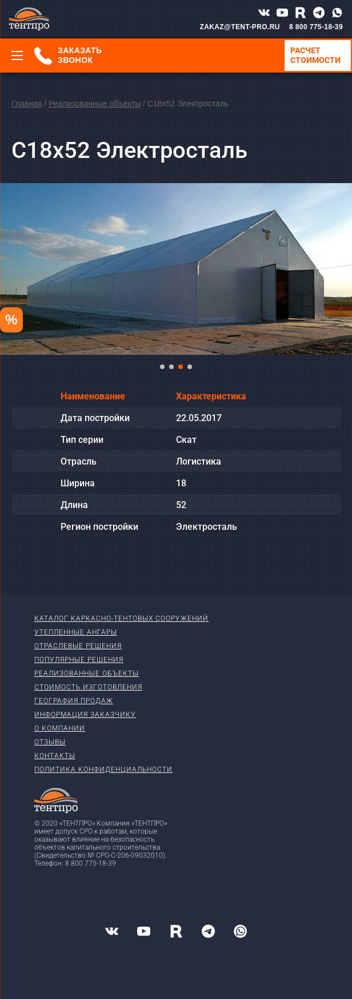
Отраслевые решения (78, 646)
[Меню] (17, 55)
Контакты (54, 756)
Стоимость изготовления (88, 687)
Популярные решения (78, 660)
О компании (59, 728)
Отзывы (50, 742)
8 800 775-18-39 (316, 27)
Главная (26, 103)
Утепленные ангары (75, 632)
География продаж (73, 701)
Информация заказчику (85, 715)
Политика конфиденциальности (103, 770)
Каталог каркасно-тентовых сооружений (121, 619)
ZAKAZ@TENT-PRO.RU (239, 27)
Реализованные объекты (95, 103)
